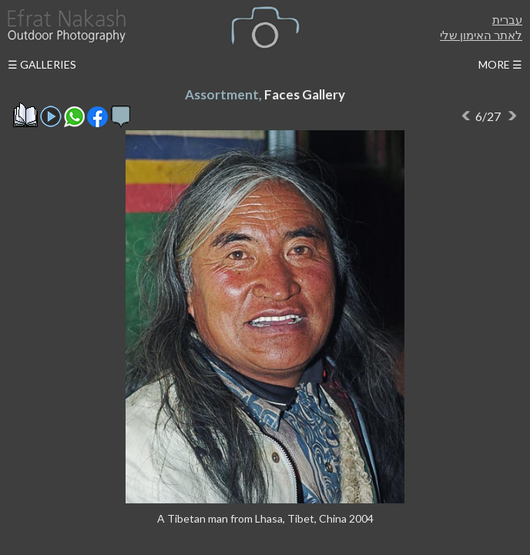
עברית (507, 19)
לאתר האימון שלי (481, 35)
